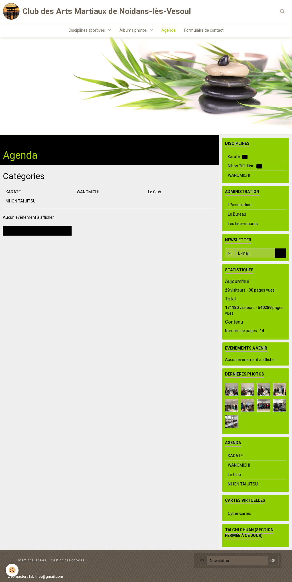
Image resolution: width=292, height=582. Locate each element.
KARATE (13, 192)
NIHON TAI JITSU (21, 201)
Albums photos (133, 30)
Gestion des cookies (67, 560)
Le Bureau (237, 214)
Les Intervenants (243, 223)
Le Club (154, 192)
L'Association (240, 204)
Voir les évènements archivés (37, 230)
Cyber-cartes (239, 513)
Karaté (238, 156)
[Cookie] (12, 570)
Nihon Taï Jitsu (245, 166)
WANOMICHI (88, 192)
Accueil (9, 140)
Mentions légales (32, 560)
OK (280, 253)
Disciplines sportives (87, 30)
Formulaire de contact (204, 30)
